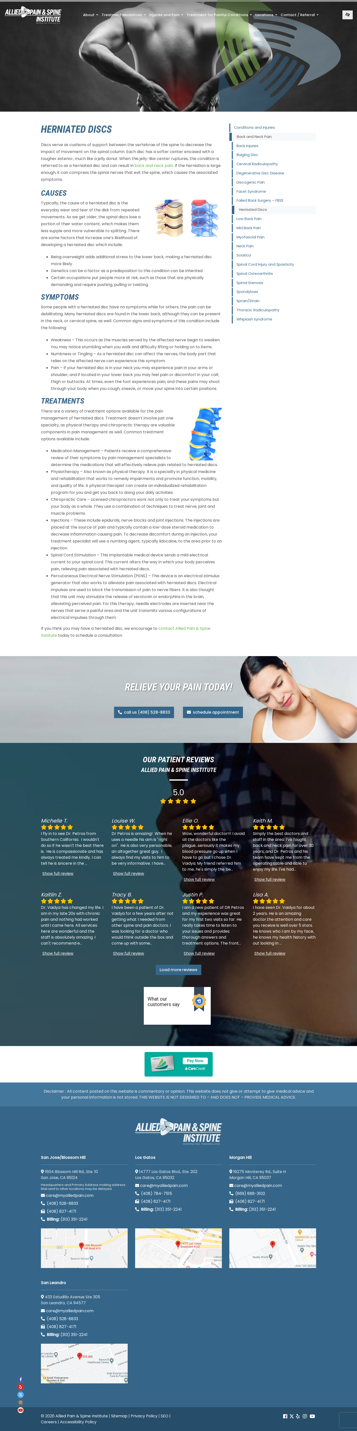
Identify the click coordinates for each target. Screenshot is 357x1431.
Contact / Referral (300, 16)
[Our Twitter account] (291, 1416)
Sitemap (119, 1416)
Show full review (57, 873)
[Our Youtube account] (312, 1416)
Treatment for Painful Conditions (220, 16)
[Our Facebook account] (285, 1416)
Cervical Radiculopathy (257, 163)
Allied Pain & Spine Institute (82, 1416)
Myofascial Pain (251, 237)
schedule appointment (213, 712)
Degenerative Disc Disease (260, 173)
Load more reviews (178, 970)
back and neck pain (154, 165)
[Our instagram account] (305, 1416)
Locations (266, 16)
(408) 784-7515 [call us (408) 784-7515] (153, 1193)
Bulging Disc (247, 154)
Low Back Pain (249, 218)
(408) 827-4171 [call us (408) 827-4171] (58, 1211)
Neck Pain (245, 246)
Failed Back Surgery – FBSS (260, 200)
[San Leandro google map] (84, 1363)
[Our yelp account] (297, 1416)
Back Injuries (247, 145)
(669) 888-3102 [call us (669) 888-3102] (247, 1193)
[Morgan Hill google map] (272, 1248)
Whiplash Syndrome (254, 319)
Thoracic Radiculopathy (258, 310)
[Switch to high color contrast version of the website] (347, 15)
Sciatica (244, 255)
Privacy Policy (144, 1416)
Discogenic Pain (251, 182)
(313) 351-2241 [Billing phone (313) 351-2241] (64, 1219)
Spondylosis (247, 291)
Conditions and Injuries (254, 127)
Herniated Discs (253, 209)
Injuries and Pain (166, 16)
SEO (164, 1416)
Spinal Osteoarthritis (255, 273)
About (91, 16)
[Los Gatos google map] (178, 1248)
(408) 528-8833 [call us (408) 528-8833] (59, 1203)
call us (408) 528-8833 (144, 712)
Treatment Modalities (124, 16)
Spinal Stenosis (250, 282)
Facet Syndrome (251, 191)
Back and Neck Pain (254, 136)
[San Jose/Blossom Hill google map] (84, 1248)
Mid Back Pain (249, 227)
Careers (49, 1422)
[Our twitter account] (20, 1395)
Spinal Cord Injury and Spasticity (265, 264)
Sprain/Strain (248, 300)
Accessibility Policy (78, 1422)
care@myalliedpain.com (67, 1195)
